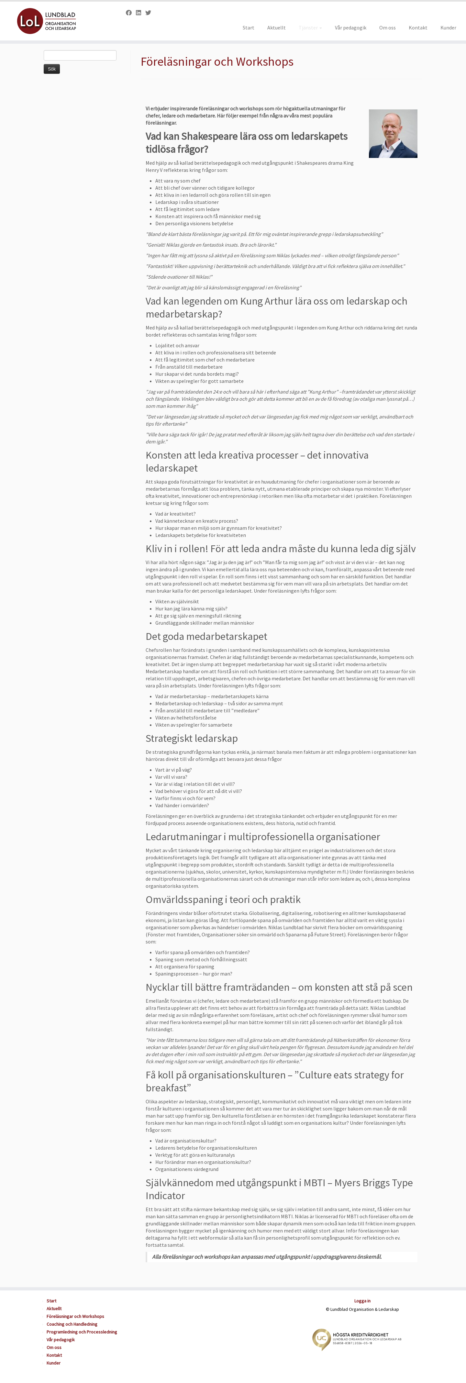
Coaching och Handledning (72, 1324)
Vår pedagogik (350, 27)
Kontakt (418, 27)
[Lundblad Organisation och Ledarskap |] (53, 21)
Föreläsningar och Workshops (75, 1316)
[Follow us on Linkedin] (140, 13)
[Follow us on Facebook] (131, 13)
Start (248, 27)
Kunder (448, 27)
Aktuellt (276, 27)
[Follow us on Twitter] (150, 13)
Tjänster (310, 27)
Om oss (387, 27)
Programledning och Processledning (82, 1332)
